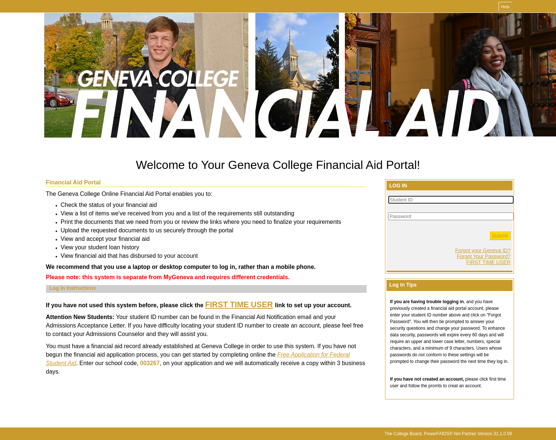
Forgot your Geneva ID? (482, 250)
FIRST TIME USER (488, 262)
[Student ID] (451, 200)
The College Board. (404, 433)
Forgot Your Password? (484, 256)
